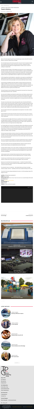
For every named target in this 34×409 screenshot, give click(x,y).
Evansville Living (6, 5)
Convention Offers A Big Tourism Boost (17, 272)
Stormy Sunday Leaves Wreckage (18, 345)
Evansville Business (14, 312)
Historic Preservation (14, 7)
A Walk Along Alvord (29, 215)
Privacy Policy (14, 406)
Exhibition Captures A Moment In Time (17, 246)
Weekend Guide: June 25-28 (17, 335)
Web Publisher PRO (29, 406)
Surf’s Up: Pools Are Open (17, 297)
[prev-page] (1, 301)
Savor (9, 7)
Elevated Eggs (3, 215)
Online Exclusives (14, 344)
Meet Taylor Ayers (15, 356)
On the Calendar (14, 324)
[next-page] (3, 301)
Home (2, 5)
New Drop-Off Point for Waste (17, 313)
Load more (17, 362)
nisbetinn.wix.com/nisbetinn (9, 180)
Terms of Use (19, 406)
